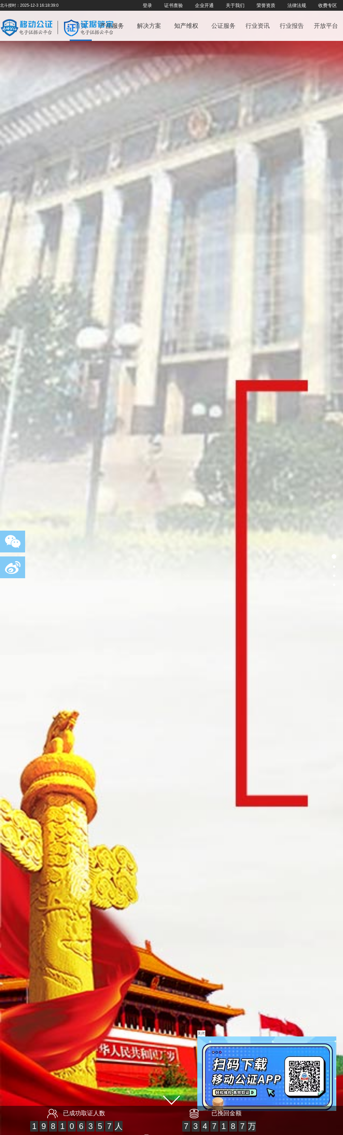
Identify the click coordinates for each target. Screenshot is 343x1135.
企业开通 (204, 5)
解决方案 (149, 25)
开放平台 (326, 25)
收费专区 (327, 5)
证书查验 (173, 5)
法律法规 (296, 5)
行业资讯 (258, 25)
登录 (147, 5)
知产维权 (186, 25)
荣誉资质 (266, 5)
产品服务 (112, 25)
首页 (81, 25)
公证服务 (223, 25)
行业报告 (292, 25)
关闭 (201, 1033)
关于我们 (235, 5)
